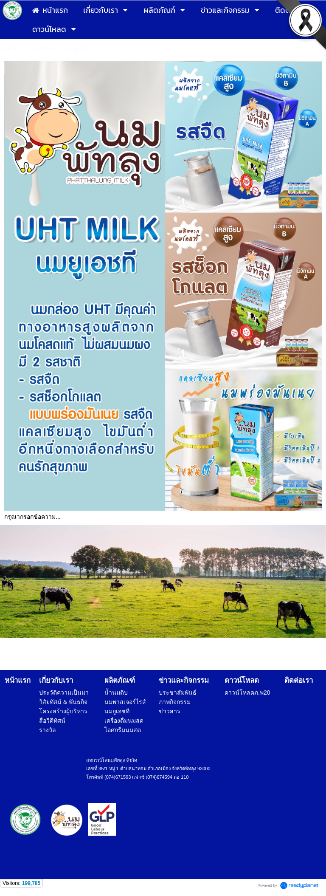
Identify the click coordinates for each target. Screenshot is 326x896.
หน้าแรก (14, 48)
